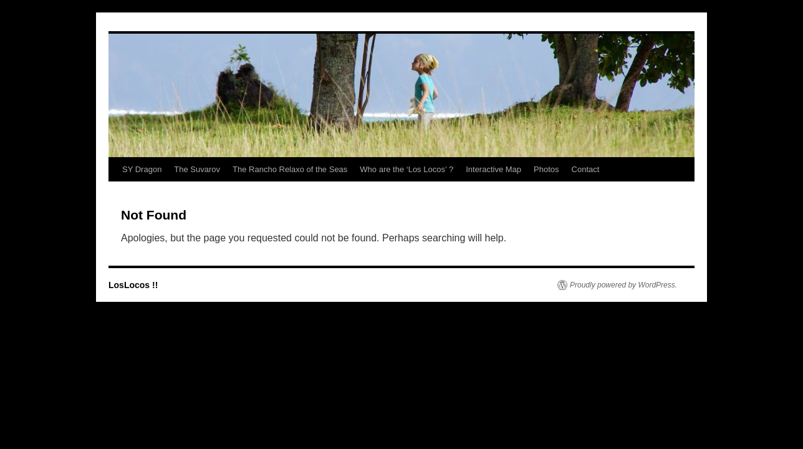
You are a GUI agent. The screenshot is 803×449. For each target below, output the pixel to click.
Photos (546, 169)
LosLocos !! (133, 285)
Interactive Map (493, 169)
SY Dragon (141, 169)
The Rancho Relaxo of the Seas (290, 169)
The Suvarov (197, 169)
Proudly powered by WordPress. (623, 285)
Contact (586, 169)
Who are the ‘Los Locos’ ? (406, 169)
